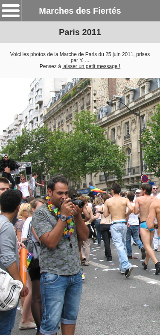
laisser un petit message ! (91, 66)
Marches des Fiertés (80, 10)
